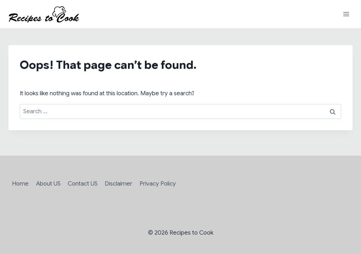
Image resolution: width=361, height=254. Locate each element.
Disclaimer (118, 183)
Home (20, 183)
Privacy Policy (158, 183)
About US (48, 183)
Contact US (83, 183)
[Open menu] (346, 13)
